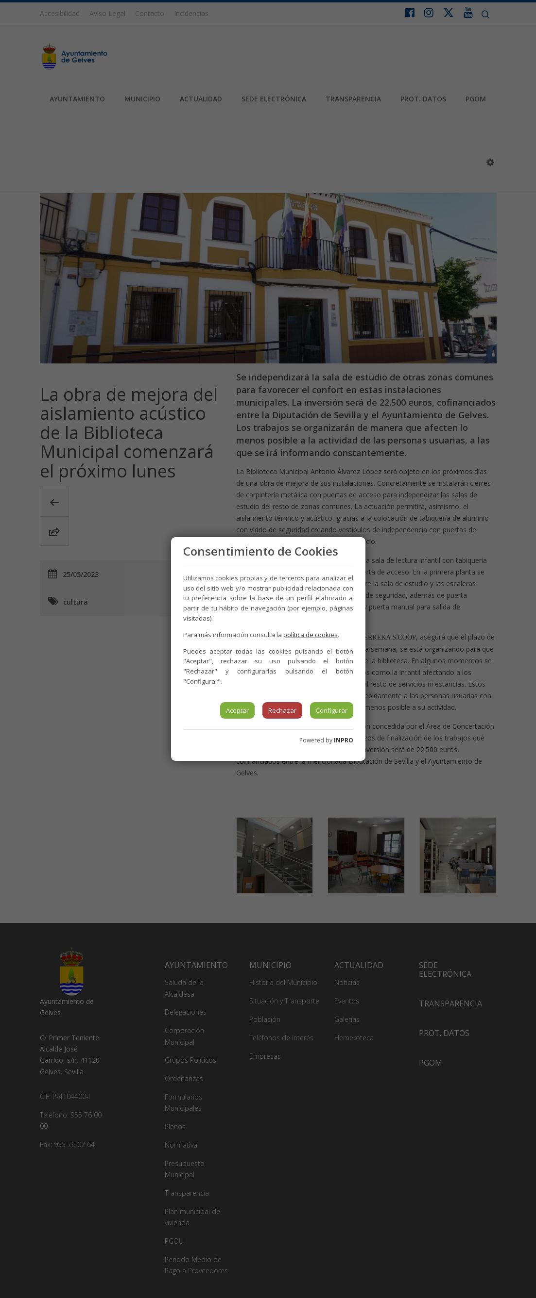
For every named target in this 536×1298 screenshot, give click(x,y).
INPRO (343, 740)
